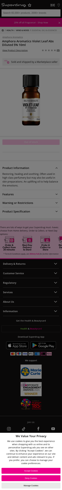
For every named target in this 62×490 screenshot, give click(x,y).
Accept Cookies (31, 471)
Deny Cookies (31, 478)
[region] (31, 461)
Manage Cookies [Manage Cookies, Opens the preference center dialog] (31, 485)
